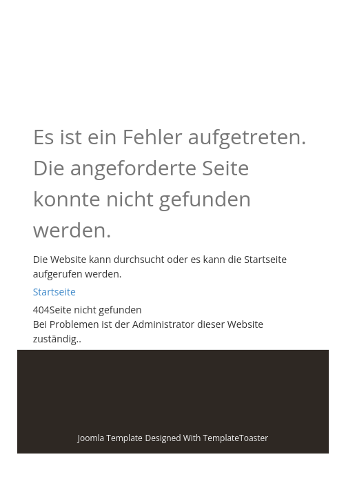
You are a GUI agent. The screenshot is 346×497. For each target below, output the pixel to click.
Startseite (54, 291)
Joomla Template (110, 438)
